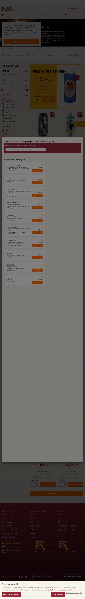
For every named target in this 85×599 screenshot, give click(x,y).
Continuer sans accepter (74, 597)
